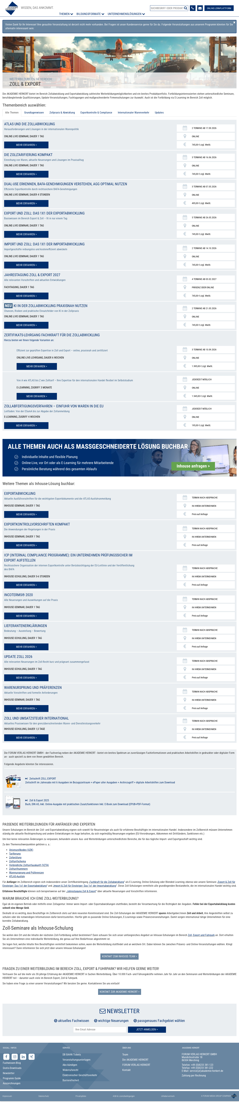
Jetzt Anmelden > (147, 1030)
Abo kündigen (70, 1066)
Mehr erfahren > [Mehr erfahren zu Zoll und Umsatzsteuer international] (26, 738)
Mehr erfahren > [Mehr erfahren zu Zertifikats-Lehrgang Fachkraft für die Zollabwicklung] (36, 369)
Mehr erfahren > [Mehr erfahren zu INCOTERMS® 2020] (26, 617)
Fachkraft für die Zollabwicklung (107, 883)
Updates (159, 112)
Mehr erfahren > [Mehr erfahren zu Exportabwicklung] (26, 517)
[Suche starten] (185, 8)
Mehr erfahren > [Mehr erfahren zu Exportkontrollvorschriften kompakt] (26, 547)
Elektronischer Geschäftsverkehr (80, 1076)
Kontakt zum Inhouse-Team (118, 957)
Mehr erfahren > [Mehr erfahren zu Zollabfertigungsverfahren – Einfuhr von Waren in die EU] (26, 428)
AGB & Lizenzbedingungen (124, 1097)
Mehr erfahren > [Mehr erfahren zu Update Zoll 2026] (26, 679)
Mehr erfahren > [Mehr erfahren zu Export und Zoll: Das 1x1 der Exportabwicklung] (26, 238)
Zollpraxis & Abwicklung (62, 112)
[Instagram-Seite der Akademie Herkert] (15, 1058)
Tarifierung (15, 854)
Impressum (7, 1097)
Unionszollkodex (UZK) (21, 851)
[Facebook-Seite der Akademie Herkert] (6, 1058)
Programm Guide (12, 1079)
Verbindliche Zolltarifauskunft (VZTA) (29, 866)
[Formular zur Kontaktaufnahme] (199, 8)
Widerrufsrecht (70, 1071)
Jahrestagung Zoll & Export (81, 892)
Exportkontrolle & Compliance (96, 112)
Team (125, 1055)
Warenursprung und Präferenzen (26, 873)
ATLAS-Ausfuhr (17, 877)
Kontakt (126, 1071)
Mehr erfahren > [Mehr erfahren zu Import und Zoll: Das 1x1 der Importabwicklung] (26, 269)
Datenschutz (44, 1097)
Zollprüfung (15, 858)
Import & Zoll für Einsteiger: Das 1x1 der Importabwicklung (85, 886)
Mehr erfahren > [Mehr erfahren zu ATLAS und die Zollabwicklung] (26, 144)
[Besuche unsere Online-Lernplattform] (218, 8)
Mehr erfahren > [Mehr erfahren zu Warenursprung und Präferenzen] (26, 709)
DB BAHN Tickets (72, 1055)
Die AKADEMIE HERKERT (135, 1060)
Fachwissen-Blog (12, 1064)
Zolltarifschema (17, 862)
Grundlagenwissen (34, 112)
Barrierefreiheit (71, 1081)
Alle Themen (12, 112)
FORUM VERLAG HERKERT (136, 1066)
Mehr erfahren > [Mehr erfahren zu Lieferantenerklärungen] (26, 648)
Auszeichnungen (11, 1084)
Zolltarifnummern (18, 870)
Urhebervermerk (168, 1097)
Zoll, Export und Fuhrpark (201, 936)
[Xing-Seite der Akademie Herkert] (32, 1058)
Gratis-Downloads (12, 1069)
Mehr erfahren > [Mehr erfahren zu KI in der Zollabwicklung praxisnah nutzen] (26, 329)
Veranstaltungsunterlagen (76, 1060)
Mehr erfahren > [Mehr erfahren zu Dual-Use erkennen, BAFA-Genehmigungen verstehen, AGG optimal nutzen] (26, 208)
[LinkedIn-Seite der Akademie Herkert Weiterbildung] (23, 1058)
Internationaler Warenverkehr (133, 112)
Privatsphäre (81, 1097)
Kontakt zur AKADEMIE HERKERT (119, 992)
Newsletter (8, 1074)
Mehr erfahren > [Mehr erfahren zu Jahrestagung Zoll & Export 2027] (26, 300)
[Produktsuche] (169, 8)
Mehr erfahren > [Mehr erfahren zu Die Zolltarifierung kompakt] (26, 173)
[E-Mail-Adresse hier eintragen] (99, 1031)
